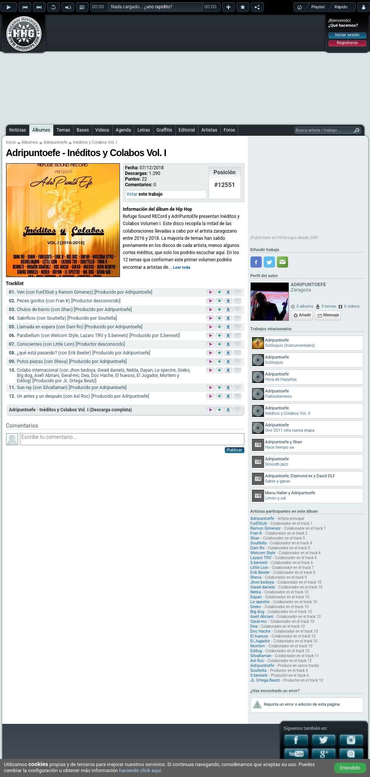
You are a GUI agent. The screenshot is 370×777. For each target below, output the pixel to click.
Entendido (350, 768)
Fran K (256, 533)
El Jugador (260, 641)
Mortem (257, 646)
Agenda (123, 130)
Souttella (258, 543)
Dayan (256, 597)
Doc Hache (260, 631)
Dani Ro (257, 548)
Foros (229, 130)
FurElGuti (258, 523)
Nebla (255, 592)
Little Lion (259, 567)
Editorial (187, 130)
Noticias (17, 130)
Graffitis (164, 130)
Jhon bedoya (262, 582)
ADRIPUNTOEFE (308, 284)
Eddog (256, 650)
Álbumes (41, 130)
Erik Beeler (260, 572)
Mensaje (331, 315)
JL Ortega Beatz (265, 680)
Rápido (341, 7)
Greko (255, 606)
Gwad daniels (262, 587)
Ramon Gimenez (265, 528)
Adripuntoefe (55, 142)
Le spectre (260, 601)
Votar (132, 194)
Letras (143, 130)
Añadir (305, 315)
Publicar (234, 450)
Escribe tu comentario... (132, 439)
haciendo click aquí (140, 770)
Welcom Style (262, 552)
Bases (83, 130)
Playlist (318, 7)
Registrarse (347, 42)
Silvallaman (261, 655)
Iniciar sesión (347, 34)
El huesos (259, 636)
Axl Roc (257, 660)
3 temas (328, 306)
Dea (254, 626)
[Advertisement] (169, 68)
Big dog (257, 611)
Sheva (256, 577)
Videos (102, 130)
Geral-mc (258, 621)
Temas (63, 130)
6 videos (351, 306)
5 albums (304, 306)
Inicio (11, 142)
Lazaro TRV (261, 557)
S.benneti (259, 562)
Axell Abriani (261, 616)
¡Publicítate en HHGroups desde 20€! (284, 237)
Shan (255, 538)
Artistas (209, 130)
